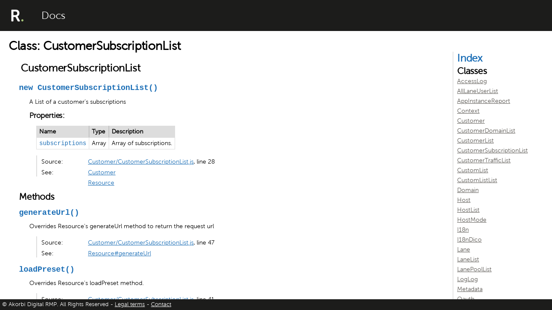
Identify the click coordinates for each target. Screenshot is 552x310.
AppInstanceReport (483, 101)
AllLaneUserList (477, 91)
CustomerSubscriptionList (492, 150)
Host (463, 200)
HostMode (471, 220)
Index (470, 58)
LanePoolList (474, 269)
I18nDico (469, 239)
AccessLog (472, 81)
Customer (102, 172)
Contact (161, 304)
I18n (463, 229)
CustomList (472, 170)
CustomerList (475, 140)
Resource (101, 183)
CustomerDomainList (486, 130)
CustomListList (477, 180)
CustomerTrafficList (484, 160)
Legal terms (130, 304)
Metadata (470, 289)
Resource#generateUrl (119, 253)
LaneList (468, 259)
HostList (468, 210)
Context (468, 111)
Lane (463, 249)
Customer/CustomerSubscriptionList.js (141, 161)
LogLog (467, 279)
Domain (468, 190)
